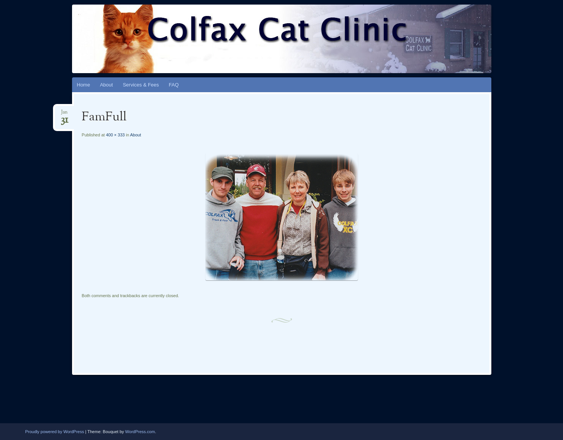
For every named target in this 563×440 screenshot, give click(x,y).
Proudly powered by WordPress (54, 431)
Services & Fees (141, 85)
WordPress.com (140, 431)
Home (83, 85)
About (106, 85)
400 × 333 (115, 135)
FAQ (174, 85)
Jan (64, 114)
